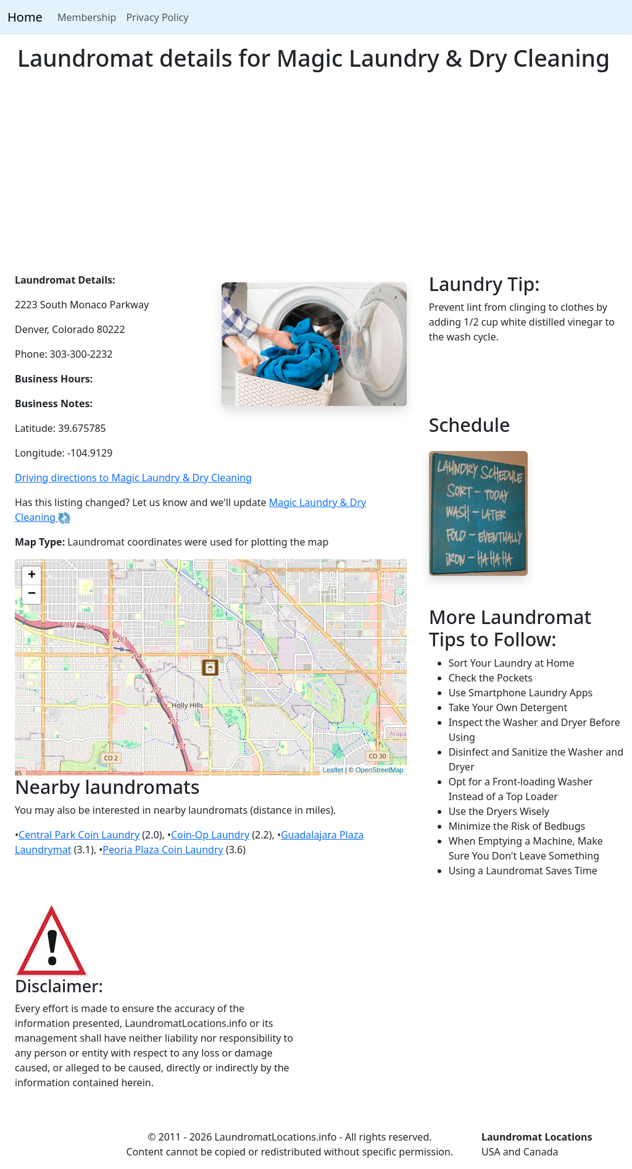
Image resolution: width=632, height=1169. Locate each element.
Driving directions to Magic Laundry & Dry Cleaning (133, 477)
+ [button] (32, 576)
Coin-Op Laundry (210, 835)
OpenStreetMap (380, 770)
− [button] (32, 594)
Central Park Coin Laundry (79, 835)
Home (25, 17)
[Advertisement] (316, 179)
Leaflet (333, 770)
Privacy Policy (157, 17)
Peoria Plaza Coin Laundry (162, 849)
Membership (87, 17)
